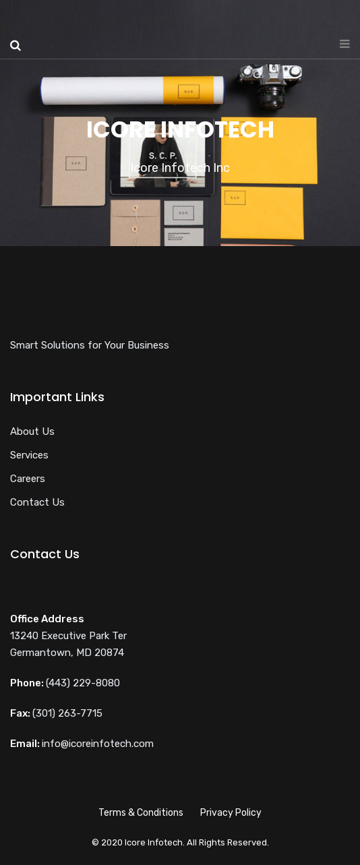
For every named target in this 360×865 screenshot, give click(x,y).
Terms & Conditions (140, 812)
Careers (27, 479)
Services (29, 455)
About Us (32, 431)
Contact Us (37, 502)
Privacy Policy (231, 812)
